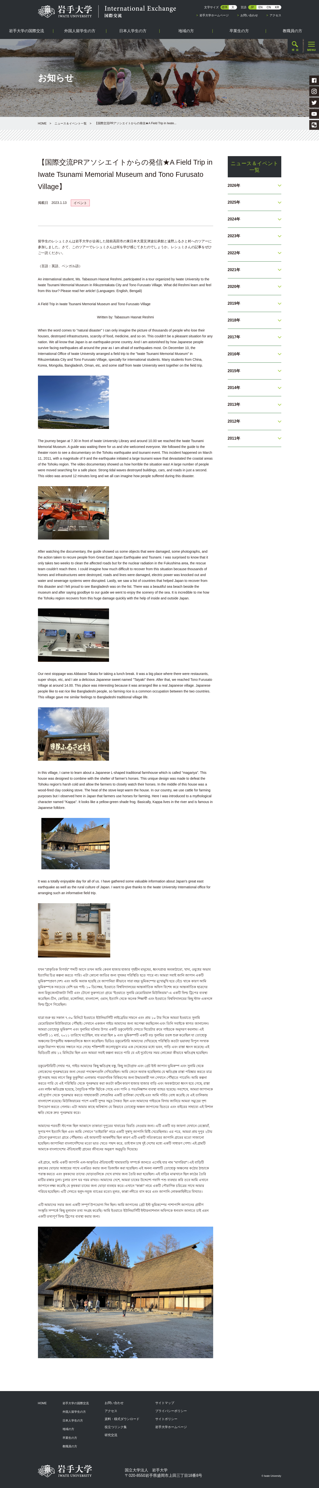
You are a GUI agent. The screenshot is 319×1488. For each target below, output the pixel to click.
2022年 (234, 253)
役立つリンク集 (116, 1427)
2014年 (234, 388)
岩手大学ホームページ (214, 15)
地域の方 (68, 1429)
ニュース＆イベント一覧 (71, 123)
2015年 (234, 371)
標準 (225, 7)
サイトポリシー (166, 1419)
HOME (42, 123)
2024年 (234, 219)
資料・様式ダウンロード (122, 1419)
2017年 (234, 337)
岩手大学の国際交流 (76, 1403)
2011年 (234, 438)
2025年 (234, 202)
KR (277, 7)
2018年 (234, 320)
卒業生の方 (70, 1438)
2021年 (234, 270)
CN (269, 7)
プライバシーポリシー (171, 1411)
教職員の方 (70, 1446)
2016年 (234, 354)
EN (260, 7)
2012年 (234, 421)
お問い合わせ (249, 15)
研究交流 (111, 1435)
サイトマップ (164, 1403)
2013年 (234, 404)
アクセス (275, 15)
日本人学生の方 (73, 1420)
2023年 (234, 236)
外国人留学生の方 (74, 1411)
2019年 (234, 303)
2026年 (234, 185)
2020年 (234, 286)
